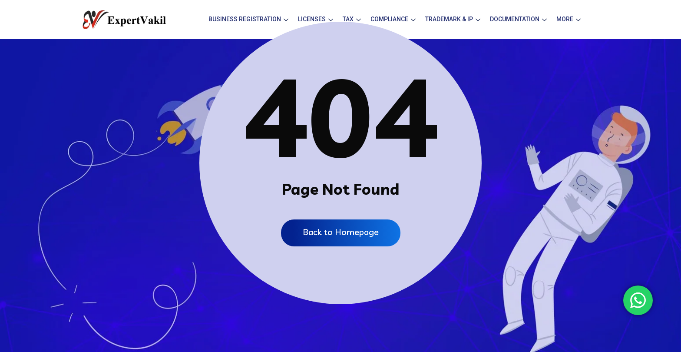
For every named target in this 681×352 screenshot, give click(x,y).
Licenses (315, 19)
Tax (352, 19)
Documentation (518, 19)
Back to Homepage (341, 231)
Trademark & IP (452, 19)
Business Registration (248, 19)
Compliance (393, 19)
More (568, 19)
